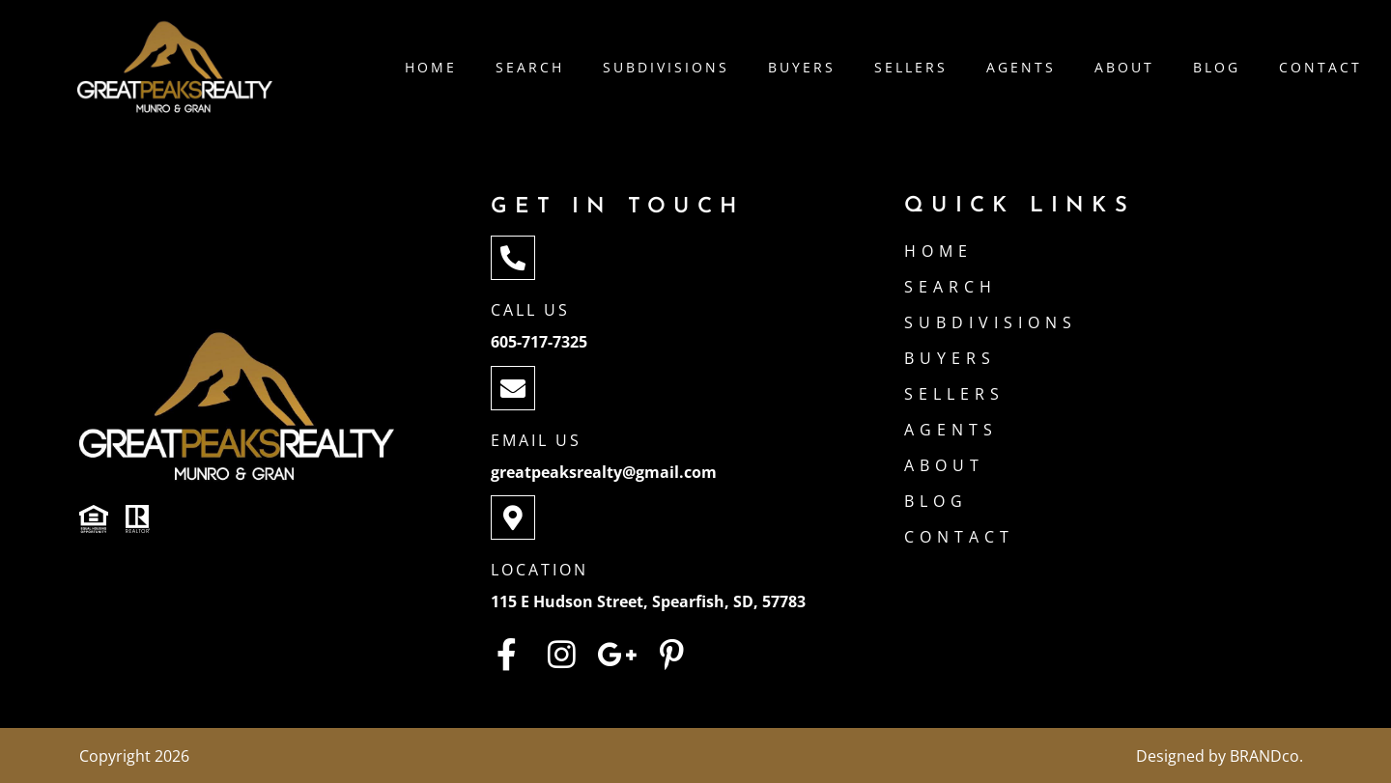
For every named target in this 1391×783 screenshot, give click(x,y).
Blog (1216, 67)
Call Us (530, 310)
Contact (1320, 67)
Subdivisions (666, 67)
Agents (1021, 67)
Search (530, 67)
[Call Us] (513, 258)
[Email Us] (513, 388)
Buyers (802, 67)
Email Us (536, 440)
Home (431, 67)
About (1124, 67)
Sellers (911, 67)
